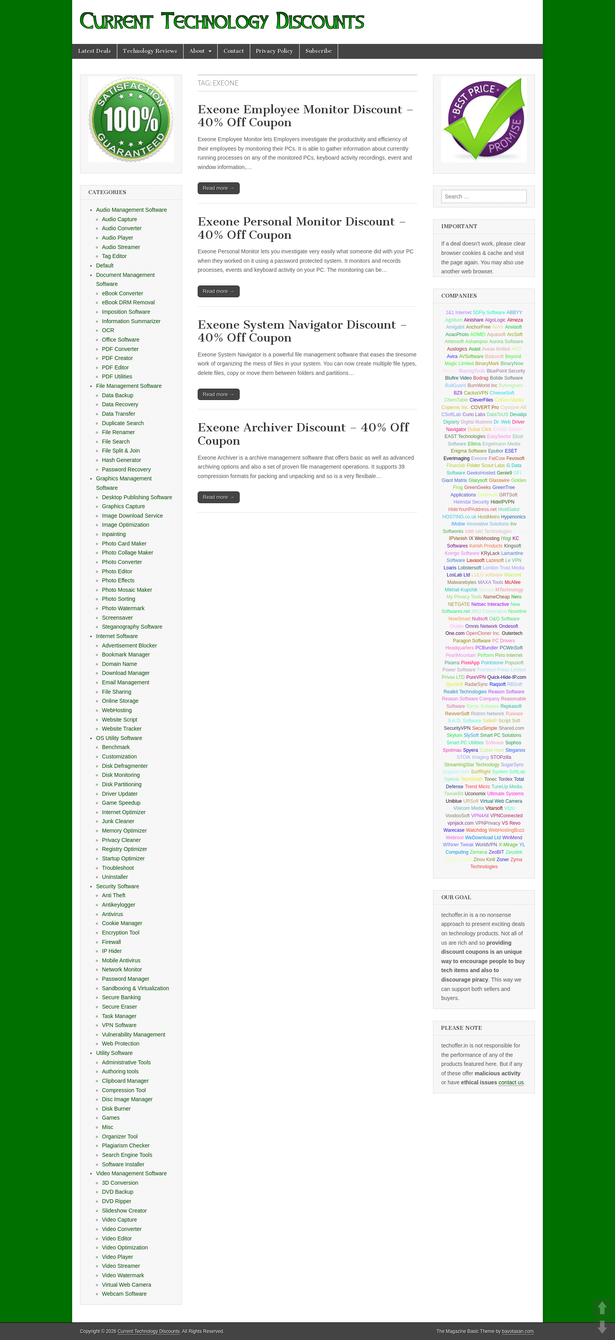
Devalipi (518, 414)
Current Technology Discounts (149, 1331)
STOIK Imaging (473, 757)
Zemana (478, 852)
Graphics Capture (123, 506)
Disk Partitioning (122, 784)
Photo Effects (118, 580)
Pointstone (492, 662)
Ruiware (514, 713)
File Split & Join (121, 450)
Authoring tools (120, 1071)
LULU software (486, 575)
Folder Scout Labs (486, 465)
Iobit (469, 531)
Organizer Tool (120, 1136)
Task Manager (119, 1016)
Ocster (457, 626)
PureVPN (476, 677)
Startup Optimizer (123, 858)
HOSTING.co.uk (459, 517)
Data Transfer (118, 414)
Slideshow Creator (124, 1210)
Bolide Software (506, 378)
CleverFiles (481, 400)
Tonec (490, 779)
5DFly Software (489, 312)
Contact (234, 51)
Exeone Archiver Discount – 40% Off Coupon (303, 434)
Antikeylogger (118, 905)
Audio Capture (119, 219)
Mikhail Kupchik (461, 590)
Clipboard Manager (125, 1081)
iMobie (458, 524)
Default (104, 265)
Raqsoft (497, 684)
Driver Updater (120, 794)
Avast (474, 349)
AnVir (498, 327)
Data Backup (117, 395)
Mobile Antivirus (121, 960)
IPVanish (458, 538)
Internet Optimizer (124, 812)
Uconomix (475, 793)
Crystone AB (513, 407)
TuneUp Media (506, 786)
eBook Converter (122, 293)
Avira (452, 356)
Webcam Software (124, 1294)
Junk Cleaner (118, 821)
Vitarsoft (494, 808)
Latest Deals (94, 51)
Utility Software (114, 1053)
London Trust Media (503, 568)
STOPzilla (500, 757)
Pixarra (451, 662)
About (197, 51)
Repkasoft (511, 706)
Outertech (512, 633)
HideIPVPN (503, 502)
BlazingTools (472, 371)
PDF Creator (117, 358)
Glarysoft (478, 480)
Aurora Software (506, 341)
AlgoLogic (495, 320)
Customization (119, 756)
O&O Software (504, 619)
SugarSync (512, 764)
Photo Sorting (118, 599)
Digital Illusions (476, 422)
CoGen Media (509, 400)
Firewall (111, 942)
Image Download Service (132, 516)
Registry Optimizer (124, 849)
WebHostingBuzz (507, 830)
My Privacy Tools (464, 597)
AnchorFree (478, 327)
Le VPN (513, 560)
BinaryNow (511, 363)
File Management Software (129, 386)
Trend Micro (477, 786)
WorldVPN (486, 844)
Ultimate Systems (505, 793)
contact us (511, 1082)
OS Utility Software (119, 738)
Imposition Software (126, 312)
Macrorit (512, 575)
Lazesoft (495, 560)
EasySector (499, 436)
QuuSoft (454, 684)
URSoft (471, 801)
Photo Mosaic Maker (127, 590)
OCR (108, 330)
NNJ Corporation (489, 611)
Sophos (513, 742)
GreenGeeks (477, 487)
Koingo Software (462, 553)
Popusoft (514, 662)
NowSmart (459, 619)
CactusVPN (476, 393)
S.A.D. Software (464, 721)
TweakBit (453, 793)
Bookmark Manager (126, 654)
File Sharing (116, 692)
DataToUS (497, 414)
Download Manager (125, 673)
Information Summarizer (131, 321)
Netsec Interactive (490, 604)
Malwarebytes (462, 582)
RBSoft (514, 684)
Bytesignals (511, 385)
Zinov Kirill (484, 859)
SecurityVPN (457, 728)
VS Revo (511, 823)
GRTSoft (508, 495)
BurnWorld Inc (482, 385)
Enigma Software (468, 451)
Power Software (459, 670)
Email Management (125, 682)
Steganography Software (132, 627)
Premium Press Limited (501, 670)
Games (111, 1118)
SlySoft (471, 735)
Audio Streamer (121, 247)
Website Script (119, 719)
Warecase (454, 830)
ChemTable (456, 400)
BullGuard (455, 385)
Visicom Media (468, 808)
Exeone (479, 458)
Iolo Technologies (493, 531)
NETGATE (459, 604)
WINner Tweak (458, 844)
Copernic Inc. (455, 407)
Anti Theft (114, 895)
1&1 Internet (458, 312)
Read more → (219, 188)
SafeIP (490, 721)
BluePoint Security (506, 371)
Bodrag (481, 378)
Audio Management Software (131, 210)
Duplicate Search (123, 423)
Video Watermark (123, 1275)
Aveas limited (496, 349)
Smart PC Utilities (465, 742)
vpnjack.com (461, 823)
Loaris (450, 568)
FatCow (497, 458)
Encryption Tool (120, 932)
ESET (511, 451)
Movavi (486, 590)
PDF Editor (115, 367)
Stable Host (492, 750)
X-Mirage (508, 844)
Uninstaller (115, 877)
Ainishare (474, 320)
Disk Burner (116, 1108)
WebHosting (117, 710)
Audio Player (117, 238)
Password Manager (125, 979)
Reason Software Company (471, 699)
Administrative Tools (126, 1062)
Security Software (117, 886)
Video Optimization (125, 1247)
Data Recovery (120, 404)
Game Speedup (121, 803)
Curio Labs (473, 414)
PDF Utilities (117, 376)
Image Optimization (125, 525)
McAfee (513, 582)
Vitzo (509, 808)
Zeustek (514, 852)
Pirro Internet (508, 655)
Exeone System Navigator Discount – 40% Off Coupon (303, 331)
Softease (494, 742)
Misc (107, 1127)
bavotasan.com (518, 1331)
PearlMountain (461, 655)
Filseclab (456, 465)
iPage (519, 531)
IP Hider (112, 951)
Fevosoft (515, 458)
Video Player (117, 1257)
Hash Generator (121, 460)
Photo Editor (117, 571)
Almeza (515, 320)
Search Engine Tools (127, 1155)
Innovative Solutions (488, 524)
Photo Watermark (123, 608)
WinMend (512, 837)
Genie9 (504, 473)
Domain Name (119, 664)
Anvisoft (513, 327)
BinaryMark (487, 363)
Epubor (496, 451)
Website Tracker (122, 728)
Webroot (455, 837)
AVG (516, 349)
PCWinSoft (511, 648)
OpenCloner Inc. (483, 633)
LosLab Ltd (458, 575)
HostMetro (488, 517)
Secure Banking (121, 997)
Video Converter (122, 1229)
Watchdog (476, 830)
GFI (517, 473)
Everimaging (457, 458)
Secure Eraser (119, 1007)
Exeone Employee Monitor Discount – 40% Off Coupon (306, 116)
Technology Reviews (150, 51)
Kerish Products (486, 546)
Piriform (485, 655)
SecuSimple (484, 728)
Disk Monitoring (121, 775)
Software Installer (123, 1164)
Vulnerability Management (133, 1034)
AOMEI (478, 334)
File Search (116, 441)
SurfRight (481, 772)
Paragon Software (472, 641)
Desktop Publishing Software (137, 497)
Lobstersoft (469, 568)
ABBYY (514, 312)
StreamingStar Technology (471, 764)
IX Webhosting (484, 538)
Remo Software (482, 706)
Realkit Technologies (465, 692)
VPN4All (480, 815)
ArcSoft (514, 334)
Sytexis (451, 779)
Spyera (470, 750)
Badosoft (494, 356)
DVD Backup (117, 1192)
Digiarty (451, 422)
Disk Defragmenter (125, 766)
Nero (516, 597)
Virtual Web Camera (126, 1285)
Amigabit (455, 327)
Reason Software (506, 692)
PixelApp (470, 662)
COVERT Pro (485, 407)
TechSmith (472, 779)
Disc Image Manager (127, 1099)
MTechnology (509, 590)
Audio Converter (122, 228)
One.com (455, 633)
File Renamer (118, 432)
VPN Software (119, 1025)
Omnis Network (481, 626)
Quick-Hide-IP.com (507, 677)
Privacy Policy (274, 51)
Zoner (503, 859)
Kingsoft (512, 546)
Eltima (474, 444)
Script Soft (509, 721)
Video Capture (119, 1219)
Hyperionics (513, 517)
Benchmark (116, 747)
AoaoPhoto (457, 334)
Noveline (517, 611)
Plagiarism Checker (125, 1145)
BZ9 (458, 393)
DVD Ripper (116, 1201)
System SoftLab (509, 772)
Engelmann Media (501, 444)
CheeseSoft (502, 393)
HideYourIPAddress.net (472, 509)
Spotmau (452, 750)
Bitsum (450, 371)
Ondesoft (508, 626)
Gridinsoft (487, 495)
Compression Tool (124, 1090)
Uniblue (454, 801)
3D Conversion (120, 1183)
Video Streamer (121, 1266)
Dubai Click (480, 429)
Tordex (506, 779)
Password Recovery (126, 469)
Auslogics (457, 349)
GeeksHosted (481, 473)
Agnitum (453, 320)
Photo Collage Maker (127, 552)
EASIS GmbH (507, 429)
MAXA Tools (490, 582)
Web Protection (120, 1043)
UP (602, 1307)
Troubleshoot (118, 868)
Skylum (454, 735)
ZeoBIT (496, 852)
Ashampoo (476, 341)
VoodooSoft (457, 815)
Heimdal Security (471, 502)
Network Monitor (122, 969)
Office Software (120, 339)
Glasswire (499, 480)
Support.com (456, 772)
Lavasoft (475, 560)
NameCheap (496, 597)
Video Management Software (131, 1173)
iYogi (506, 538)
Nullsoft (480, 619)
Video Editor (117, 1238)
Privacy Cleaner (121, 840)
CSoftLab (451, 414)
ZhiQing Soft (459, 859)
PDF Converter (120, 349)
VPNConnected (506, 815)
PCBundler (486, 648)
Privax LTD (453, 677)
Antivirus (112, 914)
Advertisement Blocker (129, 645)
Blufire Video (458, 378)
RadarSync (476, 684)
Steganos (516, 750)
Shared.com (511, 728)
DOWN (602, 1327)
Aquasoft (496, 334)
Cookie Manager (122, 923)
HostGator (509, 509)
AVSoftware (471, 356)
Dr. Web (502, 422)
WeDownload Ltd (483, 837)
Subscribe (319, 51)
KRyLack (490, 553)
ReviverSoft (457, 713)
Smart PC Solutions (500, 735)
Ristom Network (487, 713)
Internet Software (117, 636)
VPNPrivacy (487, 823)
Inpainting (114, 534)
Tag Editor (114, 256)
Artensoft (454, 341)
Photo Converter (122, 562)
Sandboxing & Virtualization (135, 988)
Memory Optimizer (124, 830)
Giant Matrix (454, 480)
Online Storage (120, 701)
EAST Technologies (465, 436)
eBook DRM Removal (128, 302)
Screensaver (117, 618)
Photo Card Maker (124, 543)
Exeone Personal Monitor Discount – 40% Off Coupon (302, 228)
